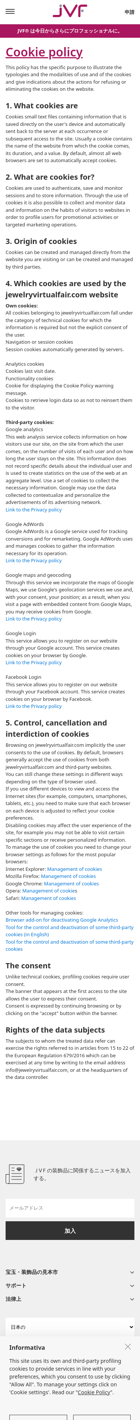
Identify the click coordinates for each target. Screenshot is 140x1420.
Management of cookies (74, 869)
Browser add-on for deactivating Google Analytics (62, 919)
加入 (70, 1230)
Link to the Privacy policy (34, 509)
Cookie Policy (94, 1403)
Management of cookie (48, 890)
